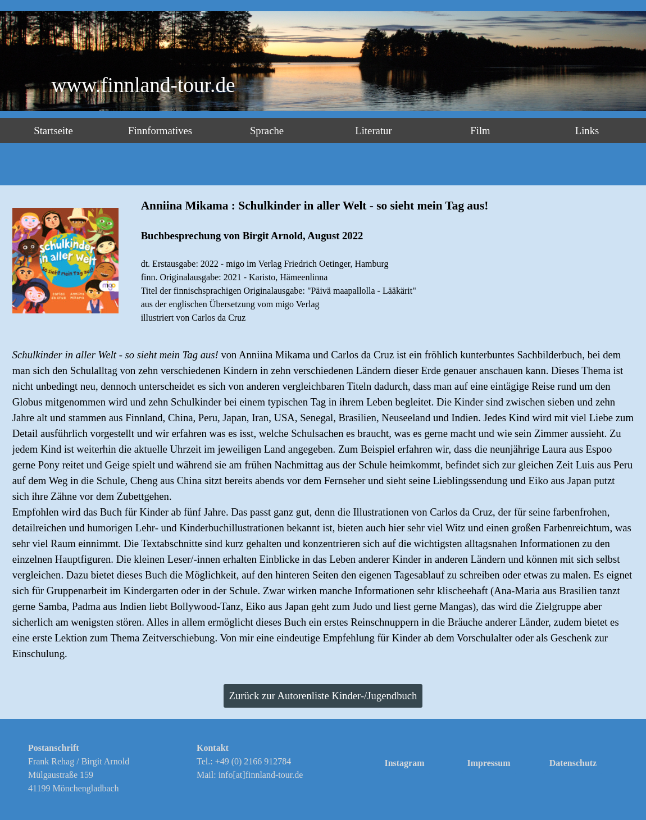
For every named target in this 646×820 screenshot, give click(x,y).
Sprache (267, 130)
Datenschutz (573, 763)
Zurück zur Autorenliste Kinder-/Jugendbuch (323, 695)
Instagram (404, 763)
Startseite (53, 130)
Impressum (488, 763)
